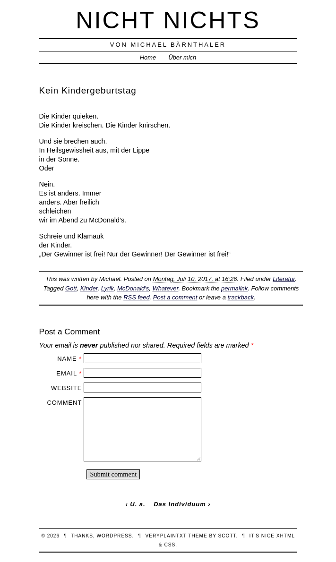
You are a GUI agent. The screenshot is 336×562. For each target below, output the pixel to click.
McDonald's (133, 288)
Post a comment (175, 297)
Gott (71, 288)
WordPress (114, 535)
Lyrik (107, 288)
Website (66, 388)
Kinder (89, 288)
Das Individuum (180, 504)
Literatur (284, 278)
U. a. (137, 504)
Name (67, 358)
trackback (240, 297)
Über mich (182, 57)
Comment (64, 402)
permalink (234, 288)
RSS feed (136, 297)
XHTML (285, 535)
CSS (169, 544)
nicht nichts (168, 20)
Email (66, 373)
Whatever (165, 288)
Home (148, 57)
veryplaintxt (165, 535)
